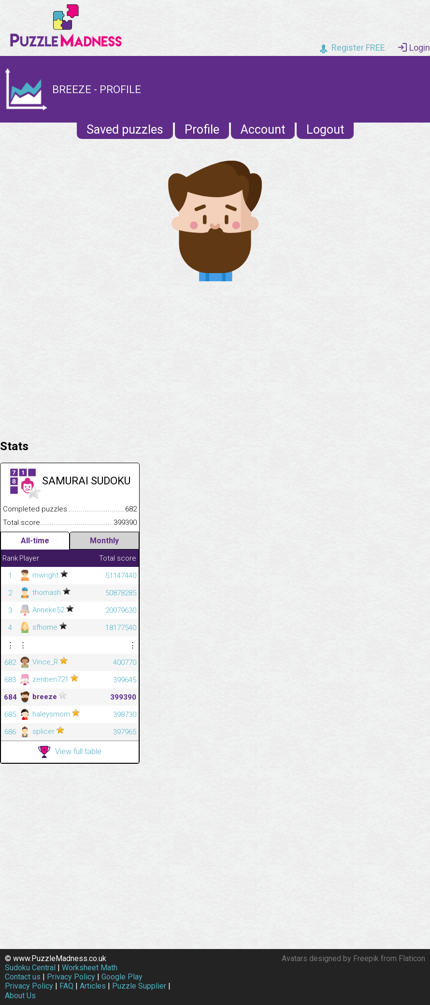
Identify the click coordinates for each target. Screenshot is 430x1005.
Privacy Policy (71, 976)
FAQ (66, 986)
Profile (202, 130)
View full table (69, 752)
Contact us (23, 976)
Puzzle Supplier (139, 986)
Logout (325, 130)
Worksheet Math (89, 967)
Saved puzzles (124, 130)
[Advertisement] (215, 358)
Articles (93, 986)
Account (263, 130)
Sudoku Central (30, 967)
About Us (20, 995)
